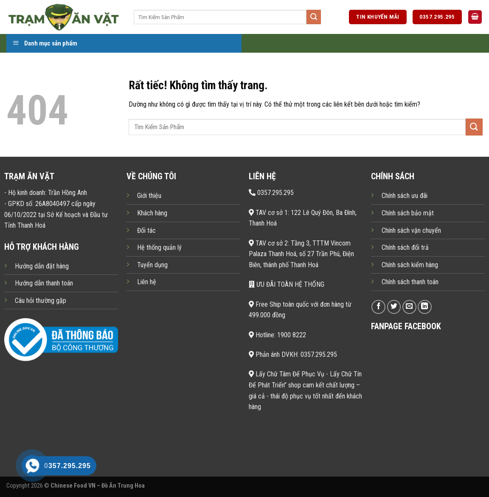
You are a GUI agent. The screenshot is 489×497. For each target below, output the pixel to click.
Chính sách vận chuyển (411, 230)
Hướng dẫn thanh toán (44, 283)
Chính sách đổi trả (405, 247)
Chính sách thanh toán (410, 282)
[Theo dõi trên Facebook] (378, 307)
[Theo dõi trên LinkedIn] (425, 307)
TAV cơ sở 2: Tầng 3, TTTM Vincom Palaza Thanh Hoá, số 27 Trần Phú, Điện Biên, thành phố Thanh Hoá (301, 254)
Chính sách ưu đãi (404, 196)
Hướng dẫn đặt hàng (42, 266)
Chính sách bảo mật (408, 213)
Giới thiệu (149, 196)
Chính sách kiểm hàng (410, 265)
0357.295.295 (271, 193)
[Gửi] (313, 17)
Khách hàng (152, 213)
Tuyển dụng (152, 265)
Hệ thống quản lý (159, 247)
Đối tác (146, 230)
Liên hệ (146, 282)
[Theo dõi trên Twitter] (394, 307)
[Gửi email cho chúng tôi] (409, 307)
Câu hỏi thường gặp (40, 301)
